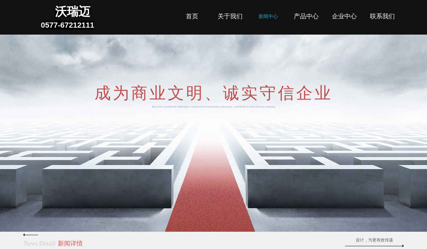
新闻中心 (268, 16)
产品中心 (306, 16)
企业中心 (344, 16)
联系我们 (382, 16)
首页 (192, 16)
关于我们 (230, 16)
